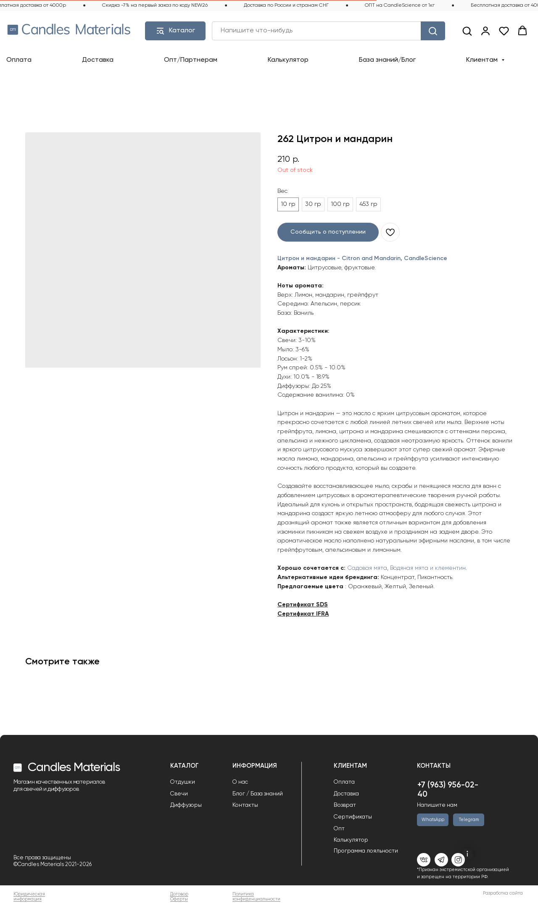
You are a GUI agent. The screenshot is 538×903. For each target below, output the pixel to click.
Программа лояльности (366, 851)
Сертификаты (353, 817)
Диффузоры (186, 805)
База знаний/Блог (387, 60)
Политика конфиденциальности (256, 896)
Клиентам (482, 60)
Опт (339, 829)
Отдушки (182, 782)
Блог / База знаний (257, 794)
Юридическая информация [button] (29, 896)
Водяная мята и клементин (428, 568)
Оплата (19, 60)
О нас (240, 782)
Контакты (245, 805)
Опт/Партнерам (190, 60)
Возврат (345, 805)
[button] (467, 31)
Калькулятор (288, 60)
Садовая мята (367, 568)
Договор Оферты (179, 896)
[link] (485, 31)
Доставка (97, 60)
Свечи (179, 794)
